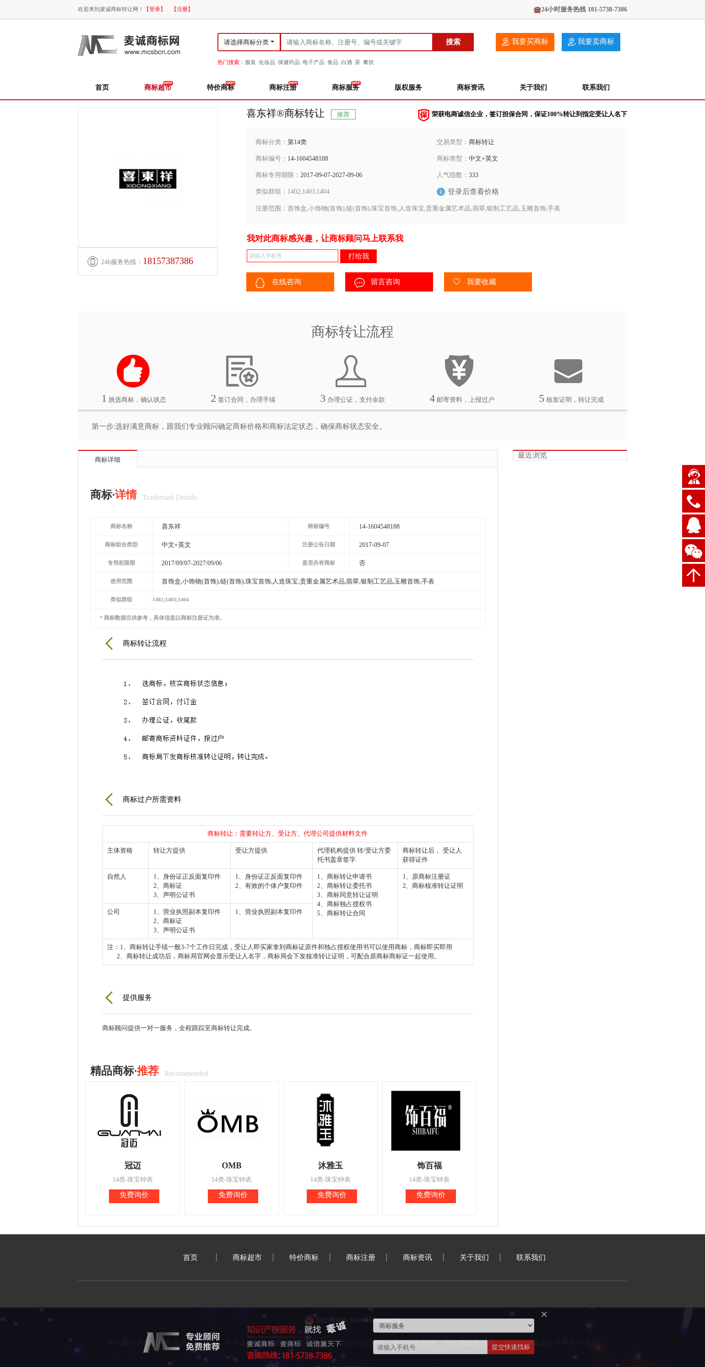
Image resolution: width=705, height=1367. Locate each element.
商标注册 (283, 87)
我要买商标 (525, 42)
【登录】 (155, 9)
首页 (102, 87)
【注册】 (182, 9)
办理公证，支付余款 (352, 379)
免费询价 (134, 1195)
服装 (250, 62)
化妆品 (267, 62)
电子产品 (314, 62)
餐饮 (368, 62)
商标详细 (107, 459)
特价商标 (220, 87)
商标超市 (158, 87)
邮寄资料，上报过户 (461, 379)
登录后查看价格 (473, 191)
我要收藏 (474, 282)
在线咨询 (278, 283)
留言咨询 (377, 283)
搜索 (453, 42)
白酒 (346, 62)
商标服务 (345, 87)
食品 (332, 62)
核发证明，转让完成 (571, 379)
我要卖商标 (591, 42)
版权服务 (408, 87)
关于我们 (533, 87)
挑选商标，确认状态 (133, 379)
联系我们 (596, 87)
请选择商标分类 (246, 42)
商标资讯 (470, 87)
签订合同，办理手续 (243, 379)
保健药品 (289, 62)
